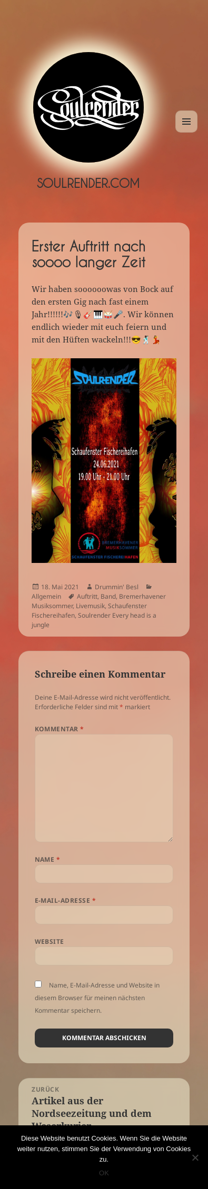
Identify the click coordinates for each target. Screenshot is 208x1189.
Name (48, 859)
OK (104, 1173)
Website (49, 941)
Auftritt (87, 596)
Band (108, 596)
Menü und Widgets (186, 132)
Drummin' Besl (116, 586)
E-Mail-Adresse (65, 900)
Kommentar (59, 728)
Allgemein (46, 596)
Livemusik (90, 605)
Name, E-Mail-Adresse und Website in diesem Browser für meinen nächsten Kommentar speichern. (97, 998)
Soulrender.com (88, 183)
